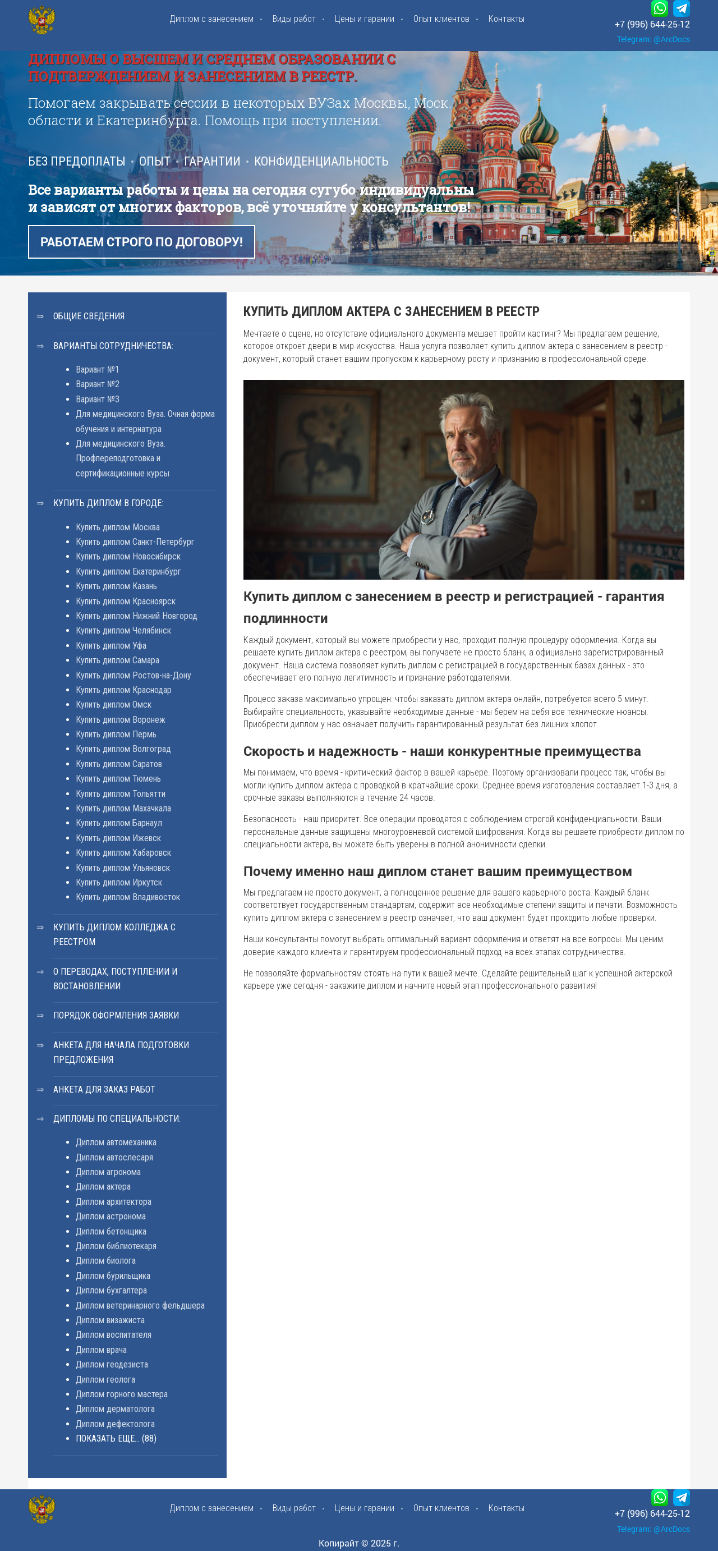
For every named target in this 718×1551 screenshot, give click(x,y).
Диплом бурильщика (113, 1275)
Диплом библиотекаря (116, 1246)
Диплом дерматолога (115, 1408)
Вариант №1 (97, 369)
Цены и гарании (364, 18)
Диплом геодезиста (112, 1364)
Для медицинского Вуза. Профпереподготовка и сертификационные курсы (122, 458)
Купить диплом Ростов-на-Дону (133, 675)
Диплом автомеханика (116, 1142)
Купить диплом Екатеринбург (128, 571)
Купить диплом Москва (118, 527)
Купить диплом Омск (113, 704)
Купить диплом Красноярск (126, 601)
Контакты (506, 18)
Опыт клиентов (441, 18)
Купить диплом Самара (117, 660)
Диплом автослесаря (114, 1157)
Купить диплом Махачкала (123, 808)
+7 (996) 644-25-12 (652, 24)
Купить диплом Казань (116, 586)
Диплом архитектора (113, 1201)
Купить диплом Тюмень (118, 778)
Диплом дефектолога (115, 1424)
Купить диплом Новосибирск (128, 556)
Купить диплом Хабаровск (123, 852)
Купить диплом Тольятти (120, 793)
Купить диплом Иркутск (119, 882)
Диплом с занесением (211, 18)
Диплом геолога (105, 1379)
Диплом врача (101, 1349)
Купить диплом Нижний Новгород (136, 616)
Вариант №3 (97, 399)
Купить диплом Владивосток (128, 897)
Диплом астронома (111, 1216)
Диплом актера (103, 1186)
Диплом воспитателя (113, 1334)
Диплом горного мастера (122, 1394)
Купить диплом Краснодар (124, 690)
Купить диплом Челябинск (123, 630)
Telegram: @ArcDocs (653, 39)
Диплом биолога (106, 1260)
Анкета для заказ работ (104, 1089)
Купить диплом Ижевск (118, 838)
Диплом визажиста (110, 1320)
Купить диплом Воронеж (120, 719)
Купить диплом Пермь (116, 734)
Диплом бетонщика (111, 1231)
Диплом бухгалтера (111, 1290)
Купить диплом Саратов (119, 764)
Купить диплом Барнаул (119, 823)
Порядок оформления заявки (116, 1015)
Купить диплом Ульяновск (123, 867)
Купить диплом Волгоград (123, 749)
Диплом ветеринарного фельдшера (140, 1305)
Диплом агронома (108, 1172)
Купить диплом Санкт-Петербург (135, 541)
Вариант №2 (97, 384)
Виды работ (294, 18)
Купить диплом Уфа (111, 645)
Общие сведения (89, 316)
